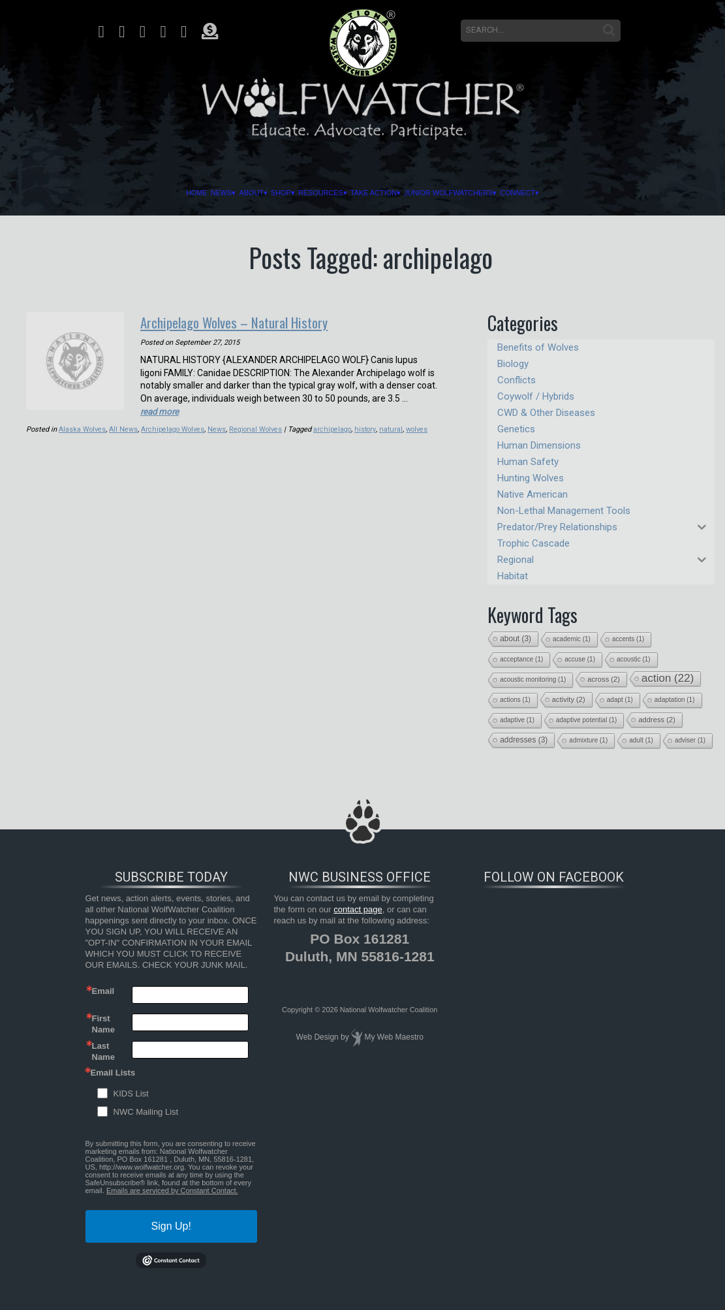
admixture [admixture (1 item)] (588, 740)
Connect (579, 192)
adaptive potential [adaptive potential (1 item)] (586, 720)
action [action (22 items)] (667, 678)
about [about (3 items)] (515, 638)
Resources (312, 192)
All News (124, 428)
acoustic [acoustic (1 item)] (634, 659)
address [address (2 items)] (656, 720)
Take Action (384, 192)
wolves (418, 428)
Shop (256, 192)
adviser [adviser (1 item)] (690, 740)
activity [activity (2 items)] (568, 699)
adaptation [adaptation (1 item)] (675, 699)
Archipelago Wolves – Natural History (248, 321)
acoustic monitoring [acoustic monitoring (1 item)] (533, 679)
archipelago (334, 428)
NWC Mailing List (146, 1112)
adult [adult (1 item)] (641, 740)
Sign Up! (171, 1226)
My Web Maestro (393, 1037)
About (212, 192)
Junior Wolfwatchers (485, 192)
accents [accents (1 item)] (628, 639)
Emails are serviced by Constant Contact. (172, 1190)
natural (392, 428)
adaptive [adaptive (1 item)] (517, 720)
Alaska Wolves (82, 428)
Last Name (103, 1051)
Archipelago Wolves (174, 428)
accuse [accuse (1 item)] (579, 659)
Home (132, 192)
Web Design (317, 1037)
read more (160, 410)
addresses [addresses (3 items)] (524, 739)
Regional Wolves (257, 428)
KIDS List (131, 1093)
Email (103, 991)
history (367, 428)
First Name (103, 1023)
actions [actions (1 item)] (515, 699)
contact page (357, 909)
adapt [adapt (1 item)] (620, 699)
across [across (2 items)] (603, 679)
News (169, 192)
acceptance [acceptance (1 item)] (521, 659)
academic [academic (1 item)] (572, 639)
